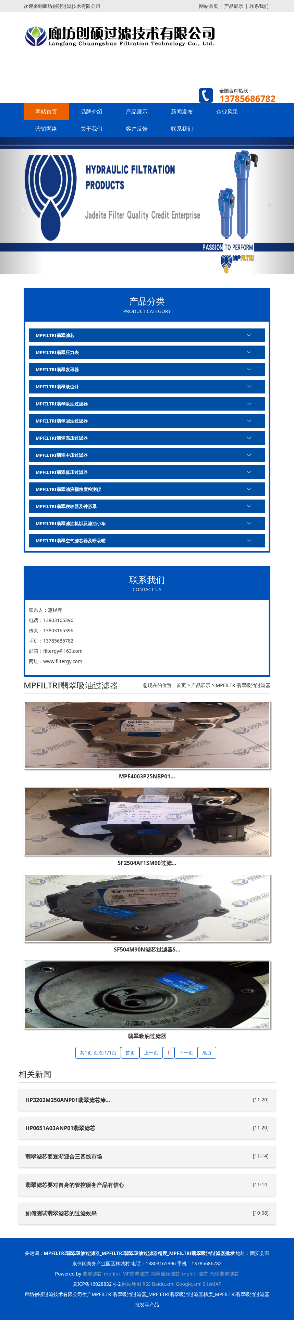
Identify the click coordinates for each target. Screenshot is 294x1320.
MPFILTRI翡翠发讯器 (57, 369)
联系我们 (259, 6)
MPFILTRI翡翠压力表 (57, 352)
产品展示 (233, 6)
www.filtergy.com (62, 661)
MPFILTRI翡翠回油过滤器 (62, 421)
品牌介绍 (91, 111)
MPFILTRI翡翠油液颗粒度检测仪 (68, 489)
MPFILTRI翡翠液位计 (57, 387)
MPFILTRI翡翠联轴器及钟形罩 (66, 506)
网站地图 (131, 1284)
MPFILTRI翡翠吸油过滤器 (62, 404)
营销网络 (46, 128)
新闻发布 (182, 111)
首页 (181, 685)
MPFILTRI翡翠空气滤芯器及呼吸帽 (71, 541)
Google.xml (188, 1284)
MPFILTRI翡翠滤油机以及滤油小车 (71, 523)
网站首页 (208, 6)
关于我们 (91, 128)
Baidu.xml (163, 1284)
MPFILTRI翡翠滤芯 (55, 335)
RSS (147, 1284)
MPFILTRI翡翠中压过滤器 (62, 455)
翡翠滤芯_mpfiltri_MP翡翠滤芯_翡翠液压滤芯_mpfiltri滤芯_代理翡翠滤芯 (161, 1273)
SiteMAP (212, 1284)
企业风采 (227, 111)
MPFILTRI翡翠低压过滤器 (62, 472)
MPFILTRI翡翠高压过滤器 (62, 438)
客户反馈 (137, 128)
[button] (22, 205)
